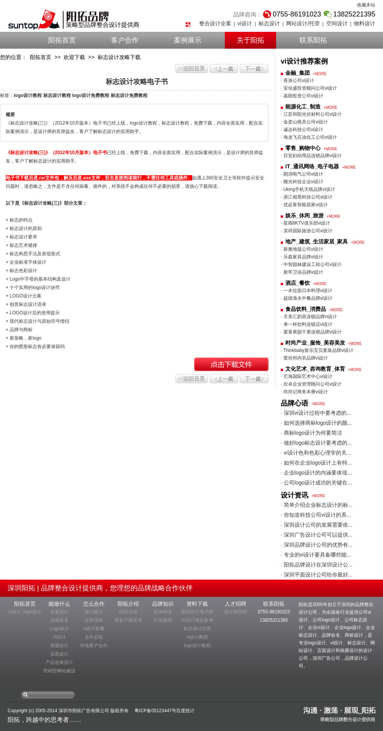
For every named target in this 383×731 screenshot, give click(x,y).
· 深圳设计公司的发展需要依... (316, 525)
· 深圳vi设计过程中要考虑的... (316, 413)
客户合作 (125, 40)
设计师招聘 (235, 611)
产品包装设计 (59, 662)
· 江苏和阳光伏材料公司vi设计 (311, 114)
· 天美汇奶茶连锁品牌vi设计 (309, 316)
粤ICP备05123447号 (155, 710)
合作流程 (94, 620)
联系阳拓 (313, 40)
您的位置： (13, 57)
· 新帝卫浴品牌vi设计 (302, 272)
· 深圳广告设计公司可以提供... (316, 535)
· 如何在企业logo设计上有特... (316, 463)
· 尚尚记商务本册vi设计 (304, 391)
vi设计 (244, 23)
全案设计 (59, 611)
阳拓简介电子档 (197, 611)
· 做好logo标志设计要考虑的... (316, 443)
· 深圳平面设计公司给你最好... (316, 575)
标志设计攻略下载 (119, 57)
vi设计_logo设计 (24, 611)
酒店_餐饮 (297, 283)
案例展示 (187, 40)
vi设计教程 (197, 637)
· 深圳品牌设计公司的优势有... (316, 545)
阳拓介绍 (128, 611)
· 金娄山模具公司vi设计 (304, 122)
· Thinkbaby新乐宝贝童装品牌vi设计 (317, 350)
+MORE (320, 74)
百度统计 (185, 710)
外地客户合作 (94, 645)
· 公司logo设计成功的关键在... (316, 483)
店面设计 (59, 654)
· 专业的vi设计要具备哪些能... (316, 555)
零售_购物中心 (303, 148)
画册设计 (59, 645)
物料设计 (364, 23)
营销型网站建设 (59, 671)
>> (57, 57)
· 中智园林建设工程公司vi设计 (311, 264)
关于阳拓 (250, 40)
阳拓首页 (62, 40)
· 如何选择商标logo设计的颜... (316, 423)
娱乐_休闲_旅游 (304, 215)
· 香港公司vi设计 (297, 80)
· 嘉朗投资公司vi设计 (302, 96)
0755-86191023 (274, 611)
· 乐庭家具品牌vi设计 (302, 257)
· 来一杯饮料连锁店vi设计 (306, 324)
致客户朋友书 (128, 620)
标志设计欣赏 (197, 628)
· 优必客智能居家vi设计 (304, 204)
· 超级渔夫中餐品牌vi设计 (306, 298)
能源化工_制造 (303, 106)
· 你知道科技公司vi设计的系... (316, 515)
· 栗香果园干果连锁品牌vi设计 (311, 332)
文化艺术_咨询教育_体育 (315, 369)
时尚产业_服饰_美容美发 (315, 343)
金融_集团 (297, 73)
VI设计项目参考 (197, 620)
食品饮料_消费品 (305, 309)
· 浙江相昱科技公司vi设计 (306, 197)
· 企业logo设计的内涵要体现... (316, 473)
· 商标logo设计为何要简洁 (311, 433)
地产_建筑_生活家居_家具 (316, 241)
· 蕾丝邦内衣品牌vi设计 (304, 358)
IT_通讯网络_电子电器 (312, 166)
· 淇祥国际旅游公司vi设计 (306, 230)
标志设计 (269, 23)
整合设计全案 (215, 23)
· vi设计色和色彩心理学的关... (316, 453)
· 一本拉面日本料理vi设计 (306, 290)
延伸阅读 (163, 611)
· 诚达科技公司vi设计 (302, 129)
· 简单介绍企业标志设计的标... (316, 505)
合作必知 (94, 637)
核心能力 (94, 611)
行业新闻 (163, 620)
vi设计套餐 (94, 628)
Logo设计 (59, 628)
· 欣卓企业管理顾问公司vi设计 (311, 384)
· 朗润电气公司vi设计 (302, 174)
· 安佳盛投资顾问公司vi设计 (309, 88)
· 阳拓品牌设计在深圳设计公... (316, 565)
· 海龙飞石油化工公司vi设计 (309, 137)
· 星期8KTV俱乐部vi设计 (305, 223)
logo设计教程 (197, 645)
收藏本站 (366, 5)
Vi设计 (59, 637)
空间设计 (337, 23)
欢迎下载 (74, 57)
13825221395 (274, 620)
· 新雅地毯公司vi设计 (302, 249)
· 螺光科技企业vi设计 (302, 181)
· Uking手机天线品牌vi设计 (308, 189)
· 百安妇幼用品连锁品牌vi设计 (311, 155)
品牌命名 (59, 620)
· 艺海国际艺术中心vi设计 (306, 376)
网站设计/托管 (303, 23)
